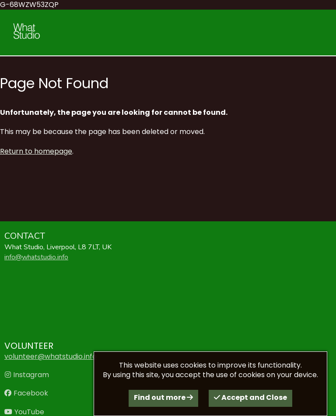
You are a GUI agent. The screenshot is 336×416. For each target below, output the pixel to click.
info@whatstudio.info (36, 257)
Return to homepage (36, 151)
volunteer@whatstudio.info (50, 356)
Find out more (163, 397)
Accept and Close (250, 397)
